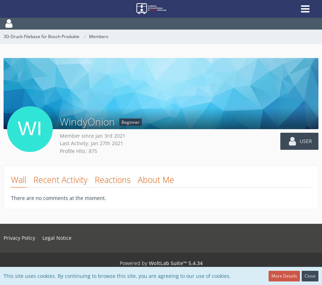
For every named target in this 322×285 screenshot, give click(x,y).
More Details (284, 276)
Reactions (113, 179)
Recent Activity (60, 179)
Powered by (161, 263)
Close (310, 276)
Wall (18, 179)
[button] (161, 23)
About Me (156, 179)
